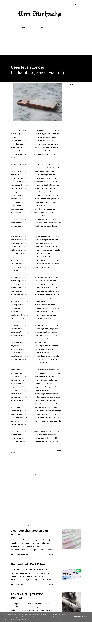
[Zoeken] (73, 4)
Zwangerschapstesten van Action (29, 532)
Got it (84, 617)
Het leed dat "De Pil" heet (29, 564)
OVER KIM (21, 27)
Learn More (76, 617)
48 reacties (19, 584)
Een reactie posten (22, 554)
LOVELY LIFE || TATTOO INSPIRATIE (27, 596)
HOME (12, 27)
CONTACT (31, 27)
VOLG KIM (41, 27)
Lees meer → (52, 554)
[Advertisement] (46, 41)
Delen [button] (71, 84)
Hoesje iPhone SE (36, 442)
